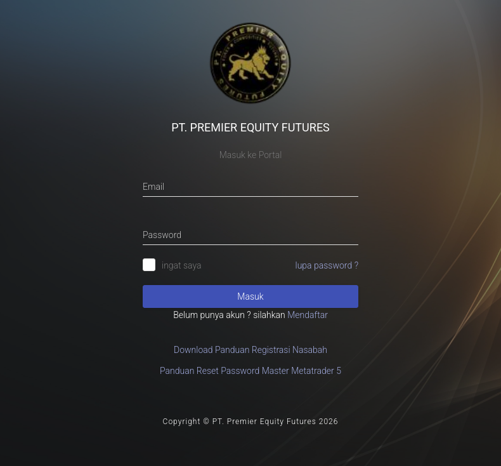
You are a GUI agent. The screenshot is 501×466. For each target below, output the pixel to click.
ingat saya (182, 265)
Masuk (250, 296)
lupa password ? (327, 265)
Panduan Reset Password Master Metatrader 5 (250, 371)
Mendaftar (307, 315)
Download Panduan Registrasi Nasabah (250, 350)
